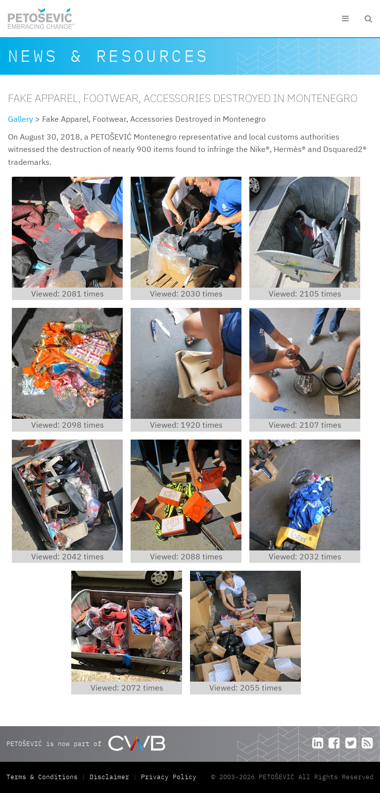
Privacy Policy (168, 777)
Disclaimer (109, 777)
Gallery (20, 119)
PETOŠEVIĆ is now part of (85, 743)
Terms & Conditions (44, 777)
